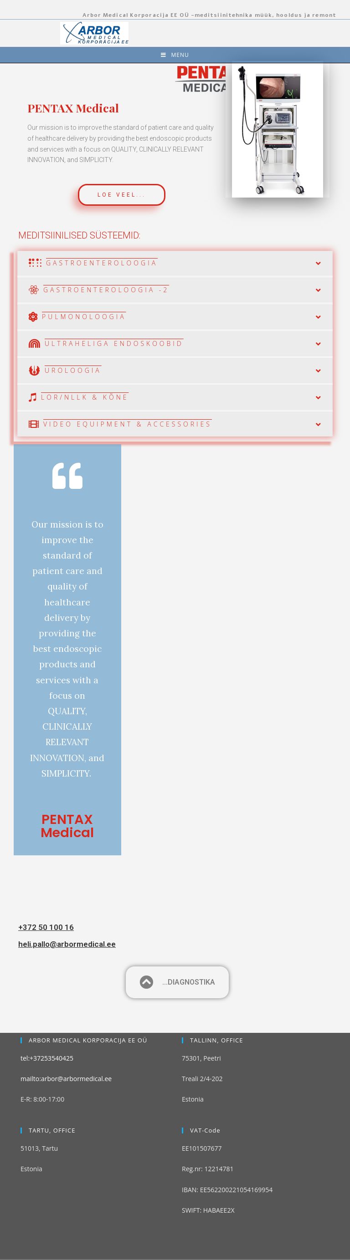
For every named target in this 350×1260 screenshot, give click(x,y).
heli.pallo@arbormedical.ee (67, 944)
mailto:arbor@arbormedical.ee (66, 1049)
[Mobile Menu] (175, 55)
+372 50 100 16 (46, 927)
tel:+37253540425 (47, 1028)
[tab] (175, 263)
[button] (121, 195)
